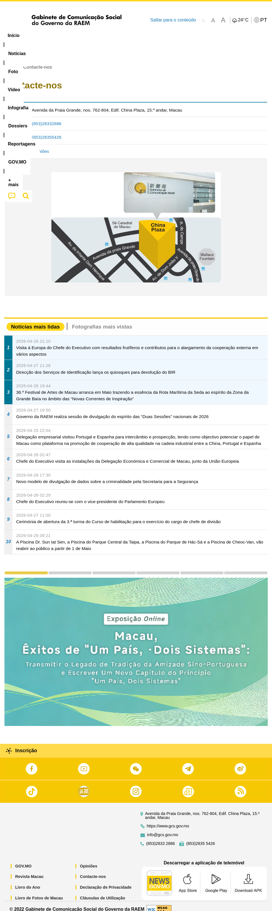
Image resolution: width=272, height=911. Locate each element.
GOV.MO (23, 859)
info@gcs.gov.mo (162, 828)
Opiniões (40, 145)
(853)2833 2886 (160, 837)
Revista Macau (29, 870)
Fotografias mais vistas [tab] (102, 320)
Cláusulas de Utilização (102, 891)
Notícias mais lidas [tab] (35, 320)
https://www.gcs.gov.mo (168, 819)
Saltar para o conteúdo (173, 20)
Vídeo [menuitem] (86, 35)
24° (243, 20)
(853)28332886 (47, 117)
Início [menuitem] (13, 35)
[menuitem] (38, 35)
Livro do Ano (27, 881)
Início (10, 60)
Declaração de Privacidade (105, 881)
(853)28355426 (47, 131)
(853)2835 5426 (200, 837)
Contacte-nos (93, 870)
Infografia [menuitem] (114, 35)
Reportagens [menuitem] (179, 35)
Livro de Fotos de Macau (39, 891)
